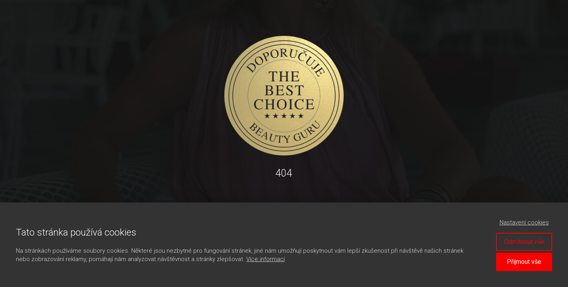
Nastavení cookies (524, 222)
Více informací (265, 259)
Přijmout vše (524, 261)
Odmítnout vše (524, 242)
